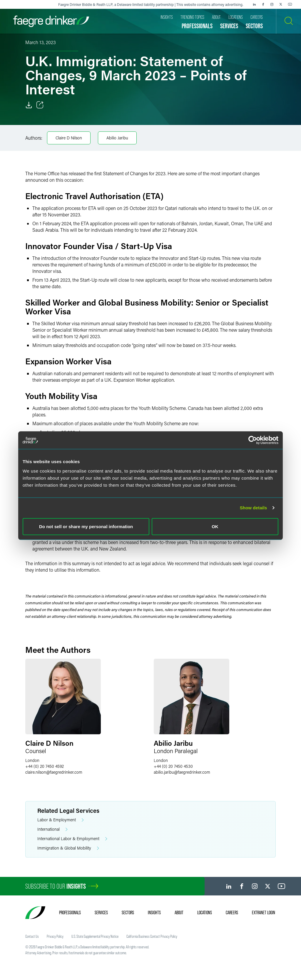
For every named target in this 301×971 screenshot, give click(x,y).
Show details (253, 507)
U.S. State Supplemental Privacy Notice (94, 936)
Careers (232, 912)
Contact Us (32, 936)
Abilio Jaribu (117, 138)
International (52, 829)
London (32, 760)
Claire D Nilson (69, 138)
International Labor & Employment (72, 839)
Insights (154, 912)
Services (101, 912)
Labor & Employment (60, 820)
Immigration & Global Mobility (68, 848)
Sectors (128, 912)
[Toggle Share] (40, 105)
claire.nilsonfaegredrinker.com (53, 772)
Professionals (70, 912)
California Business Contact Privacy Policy (151, 936)
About (179, 912)
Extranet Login (263, 912)
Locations (204, 912)
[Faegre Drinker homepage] (51, 21)
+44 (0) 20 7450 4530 (173, 766)
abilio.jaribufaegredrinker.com (182, 772)
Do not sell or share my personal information (86, 526)
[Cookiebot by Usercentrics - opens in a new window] (252, 440)
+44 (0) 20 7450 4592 (44, 766)
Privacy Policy (55, 936)
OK (215, 526)
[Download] (28, 105)
